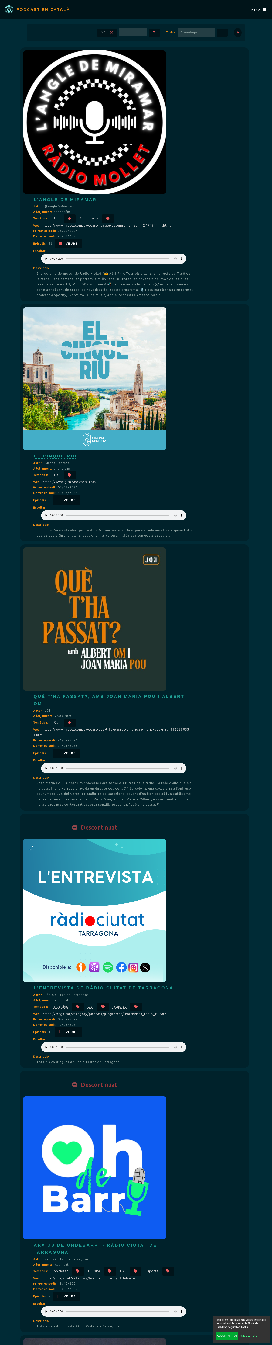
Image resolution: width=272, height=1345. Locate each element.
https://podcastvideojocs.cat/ (160, 1088)
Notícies (153, 473)
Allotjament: (135, 73)
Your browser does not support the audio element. (178, 126)
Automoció (181, 80)
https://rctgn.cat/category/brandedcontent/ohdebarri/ (181, 601)
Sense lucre (189, 698)
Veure (161, 110)
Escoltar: (132, 118)
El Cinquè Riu (147, 196)
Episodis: (133, 110)
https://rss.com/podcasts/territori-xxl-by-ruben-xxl (178, 1185)
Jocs (176, 1072)
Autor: (131, 68)
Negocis (153, 698)
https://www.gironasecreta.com (162, 222)
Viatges (164, 967)
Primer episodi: (137, 98)
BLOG (131, 1310)
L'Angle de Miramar (157, 61)
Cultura (187, 586)
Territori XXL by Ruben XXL (170, 1159)
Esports (136, 482)
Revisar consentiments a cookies (136, 1339)
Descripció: (134, 135)
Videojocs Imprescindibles (169, 1053)
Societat (153, 586)
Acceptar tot (225, 1334)
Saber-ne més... (248, 1334)
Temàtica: (133, 80)
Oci (88, 37)
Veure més (136, 1276)
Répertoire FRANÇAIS (170, 1310)
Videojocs (138, 1081)
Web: (130, 87)
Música (152, 1178)
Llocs (134, 967)
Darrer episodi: (137, 103)
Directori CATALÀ (95, 1310)
